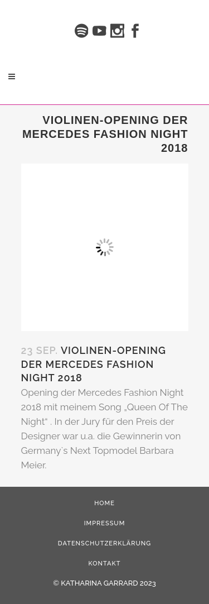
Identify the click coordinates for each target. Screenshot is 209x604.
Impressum (104, 523)
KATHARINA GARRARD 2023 (108, 583)
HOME (104, 503)
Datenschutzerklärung (104, 543)
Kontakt (105, 563)
